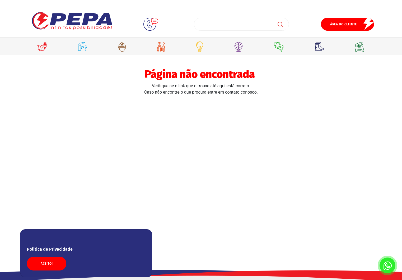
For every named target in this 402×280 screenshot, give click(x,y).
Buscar (280, 24)
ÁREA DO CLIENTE (343, 24)
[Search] (241, 24)
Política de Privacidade (50, 249)
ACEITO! (47, 263)
